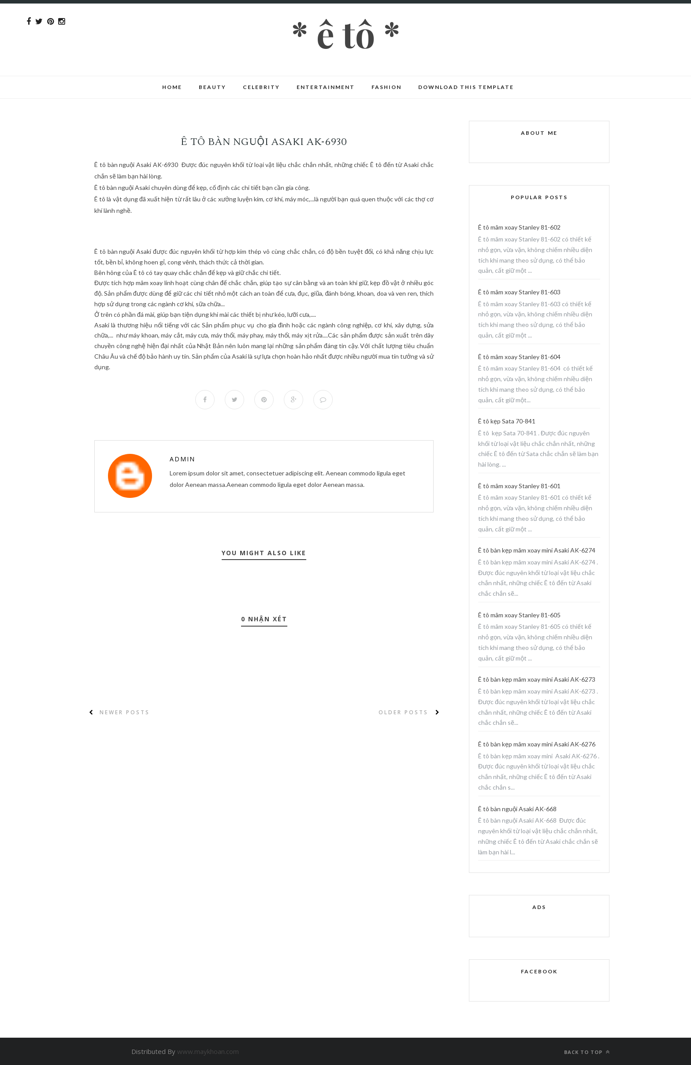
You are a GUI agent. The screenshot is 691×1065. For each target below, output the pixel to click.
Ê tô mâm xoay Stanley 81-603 (519, 292)
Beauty (212, 87)
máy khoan (143, 335)
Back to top (587, 1052)
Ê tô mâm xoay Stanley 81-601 (519, 486)
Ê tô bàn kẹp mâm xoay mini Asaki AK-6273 (536, 679)
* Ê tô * (345, 33)
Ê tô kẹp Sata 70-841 (506, 421)
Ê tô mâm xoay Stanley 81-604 (519, 356)
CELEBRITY (261, 87)
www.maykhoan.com (208, 1051)
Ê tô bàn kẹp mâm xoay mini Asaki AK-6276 (536, 744)
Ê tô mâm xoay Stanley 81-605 (519, 615)
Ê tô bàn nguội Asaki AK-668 (517, 809)
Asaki (144, 251)
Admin (182, 459)
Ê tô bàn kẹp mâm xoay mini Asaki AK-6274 (536, 550)
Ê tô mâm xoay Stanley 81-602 (519, 227)
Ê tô (100, 164)
